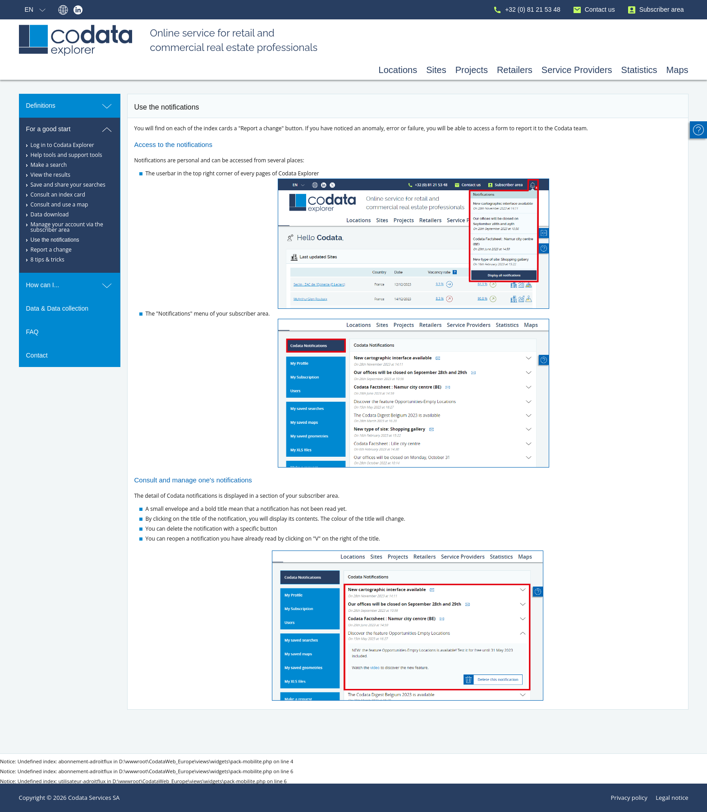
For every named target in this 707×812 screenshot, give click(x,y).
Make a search (49, 165)
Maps (677, 70)
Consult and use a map (59, 204)
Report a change (51, 249)
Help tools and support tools (66, 155)
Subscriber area (655, 10)
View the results (51, 175)
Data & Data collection (57, 308)
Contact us (593, 10)
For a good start (69, 129)
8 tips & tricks (47, 259)
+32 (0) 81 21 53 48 (526, 10)
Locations (398, 70)
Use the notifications (55, 240)
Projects (471, 70)
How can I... (69, 285)
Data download (50, 214)
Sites (436, 70)
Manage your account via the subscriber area (67, 227)
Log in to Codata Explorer (62, 145)
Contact (37, 355)
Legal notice (672, 798)
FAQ (32, 331)
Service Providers (577, 70)
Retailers (515, 70)
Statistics (639, 70)
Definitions (69, 106)
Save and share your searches (68, 184)
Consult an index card (58, 194)
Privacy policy (629, 798)
